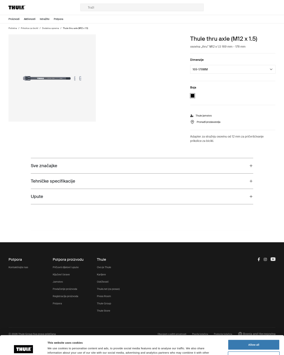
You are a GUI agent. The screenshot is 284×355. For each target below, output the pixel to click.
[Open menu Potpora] (61, 19)
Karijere (101, 274)
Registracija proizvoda (65, 296)
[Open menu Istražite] (47, 19)
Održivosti (102, 281)
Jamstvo (58, 281)
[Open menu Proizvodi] (16, 19)
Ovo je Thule (104, 267)
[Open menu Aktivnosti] (32, 19)
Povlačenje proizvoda (65, 289)
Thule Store (103, 310)
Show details (55, 347)
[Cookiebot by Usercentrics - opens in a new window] (23, 348)
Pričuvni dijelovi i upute (66, 267)
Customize (254, 337)
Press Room (104, 296)
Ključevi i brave (61, 274)
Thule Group (104, 303)
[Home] (44, 7)
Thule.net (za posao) (108, 289)
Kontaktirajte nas (18, 267)
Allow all (253, 325)
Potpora (57, 303)
